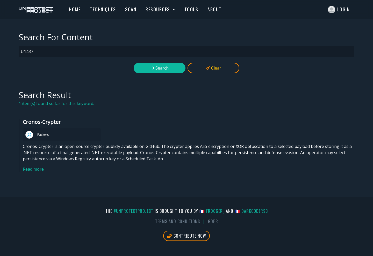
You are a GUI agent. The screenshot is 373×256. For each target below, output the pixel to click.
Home (75, 9)
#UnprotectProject (133, 211)
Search (160, 68)
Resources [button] (158, 9)
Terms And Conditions (177, 221)
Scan (130, 9)
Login (339, 9)
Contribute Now (186, 236)
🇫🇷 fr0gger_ (212, 211)
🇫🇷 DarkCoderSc (251, 211)
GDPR (213, 221)
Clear (213, 68)
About (214, 9)
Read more (33, 169)
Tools (191, 9)
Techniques (103, 9)
